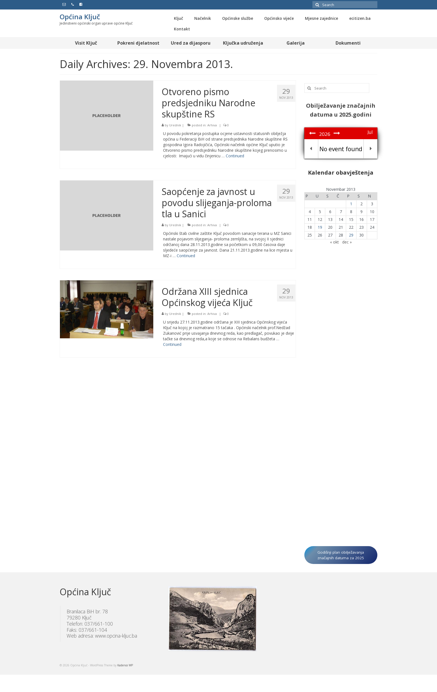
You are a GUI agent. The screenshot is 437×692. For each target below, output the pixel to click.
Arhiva (212, 125)
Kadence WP (125, 665)
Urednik (175, 125)
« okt (334, 242)
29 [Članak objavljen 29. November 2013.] (351, 235)
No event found (340, 149)
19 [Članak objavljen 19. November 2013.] (320, 227)
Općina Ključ (80, 16)
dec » (347, 242)
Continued (235, 155)
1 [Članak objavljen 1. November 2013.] (351, 203)
